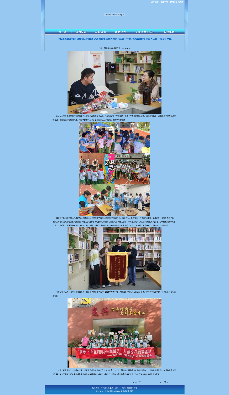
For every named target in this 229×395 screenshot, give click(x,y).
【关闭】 (164, 382)
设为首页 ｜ (155, 2)
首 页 (58, 32)
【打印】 (139, 382)
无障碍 (180, 2)
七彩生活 (172, 32)
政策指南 (121, 32)
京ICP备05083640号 (129, 388)
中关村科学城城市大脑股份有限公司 (119, 391)
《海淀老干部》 (145, 32)
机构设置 (81, 32)
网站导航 (173, 2)
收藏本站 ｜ (165, 2)
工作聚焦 (101, 32)
